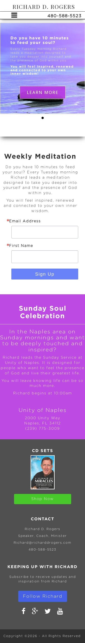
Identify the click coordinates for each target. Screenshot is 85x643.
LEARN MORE (42, 92)
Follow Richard (42, 596)
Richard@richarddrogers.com (42, 542)
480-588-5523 (42, 549)
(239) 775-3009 (42, 428)
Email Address (25, 221)
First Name (21, 246)
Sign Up (44, 274)
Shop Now (42, 499)
